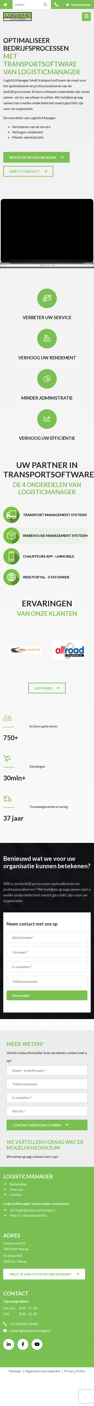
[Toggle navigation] (86, 16)
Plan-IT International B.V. (28, 1215)
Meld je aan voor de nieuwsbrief (40, 1274)
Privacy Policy (75, 1371)
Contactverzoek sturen (37, 1125)
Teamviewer (81, 4)
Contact (16, 1194)
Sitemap (15, 1371)
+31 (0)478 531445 (20, 1324)
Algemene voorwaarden (42, 1371)
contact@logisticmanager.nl (27, 1330)
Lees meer (43, 688)
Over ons (16, 1189)
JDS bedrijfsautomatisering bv (32, 1210)
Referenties (18, 1184)
